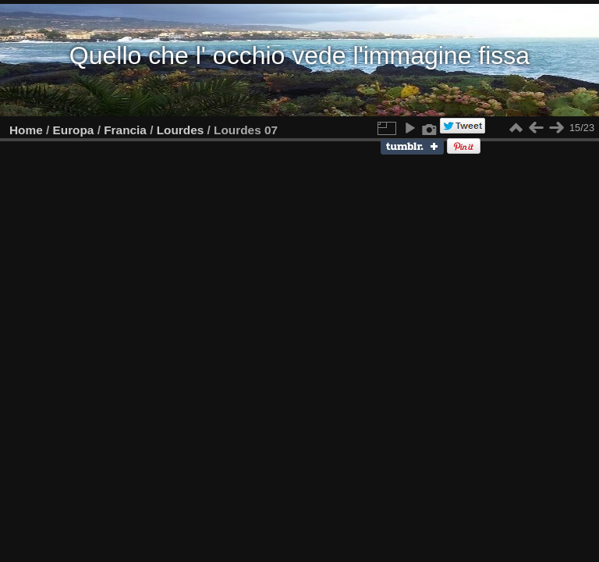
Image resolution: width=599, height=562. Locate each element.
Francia (125, 130)
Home (26, 130)
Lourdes (180, 130)
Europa (73, 130)
